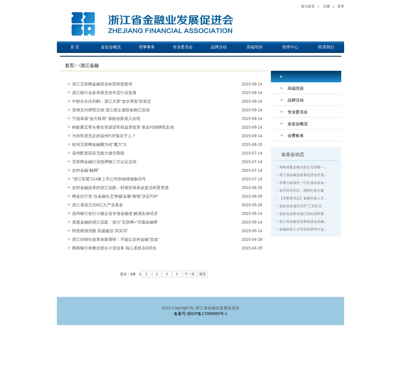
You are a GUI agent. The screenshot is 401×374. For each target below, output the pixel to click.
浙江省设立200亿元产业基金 (97, 205)
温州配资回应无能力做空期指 (98, 153)
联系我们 (326, 47)
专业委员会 (183, 47)
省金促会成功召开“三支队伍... (302, 206)
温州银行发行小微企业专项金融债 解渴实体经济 (115, 213)
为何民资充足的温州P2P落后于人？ (104, 135)
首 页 (75, 47)
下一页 (189, 274)
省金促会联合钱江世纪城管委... (303, 214)
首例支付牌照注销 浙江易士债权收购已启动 (111, 110)
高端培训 (254, 47)
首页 (69, 65)
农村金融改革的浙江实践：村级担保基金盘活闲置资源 (120, 187)
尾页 (202, 274)
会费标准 (296, 135)
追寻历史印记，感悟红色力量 (301, 190)
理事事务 (147, 47)
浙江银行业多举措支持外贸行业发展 (104, 92)
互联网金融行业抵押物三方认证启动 (104, 161)
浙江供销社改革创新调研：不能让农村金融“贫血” (115, 239)
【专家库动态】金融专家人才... (303, 198)
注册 (326, 6)
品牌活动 (219, 47)
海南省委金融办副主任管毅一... (303, 167)
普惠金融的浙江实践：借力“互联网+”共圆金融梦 (115, 222)
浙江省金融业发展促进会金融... (303, 222)
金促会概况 (111, 47)
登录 (340, 6)
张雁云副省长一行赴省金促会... (303, 183)
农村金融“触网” (85, 170)
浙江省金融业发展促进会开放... (303, 175)
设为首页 (308, 6)
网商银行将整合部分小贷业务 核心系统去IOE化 (114, 248)
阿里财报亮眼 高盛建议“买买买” (100, 230)
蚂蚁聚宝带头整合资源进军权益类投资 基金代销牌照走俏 (123, 127)
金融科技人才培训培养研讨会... (303, 229)
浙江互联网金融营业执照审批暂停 (102, 84)
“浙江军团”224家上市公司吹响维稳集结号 (109, 179)
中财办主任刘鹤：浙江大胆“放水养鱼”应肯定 (111, 101)
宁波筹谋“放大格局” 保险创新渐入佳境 (106, 118)
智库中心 (290, 47)
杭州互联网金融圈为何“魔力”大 (99, 144)
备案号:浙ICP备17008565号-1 (200, 313)
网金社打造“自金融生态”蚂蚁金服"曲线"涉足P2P (115, 196)
